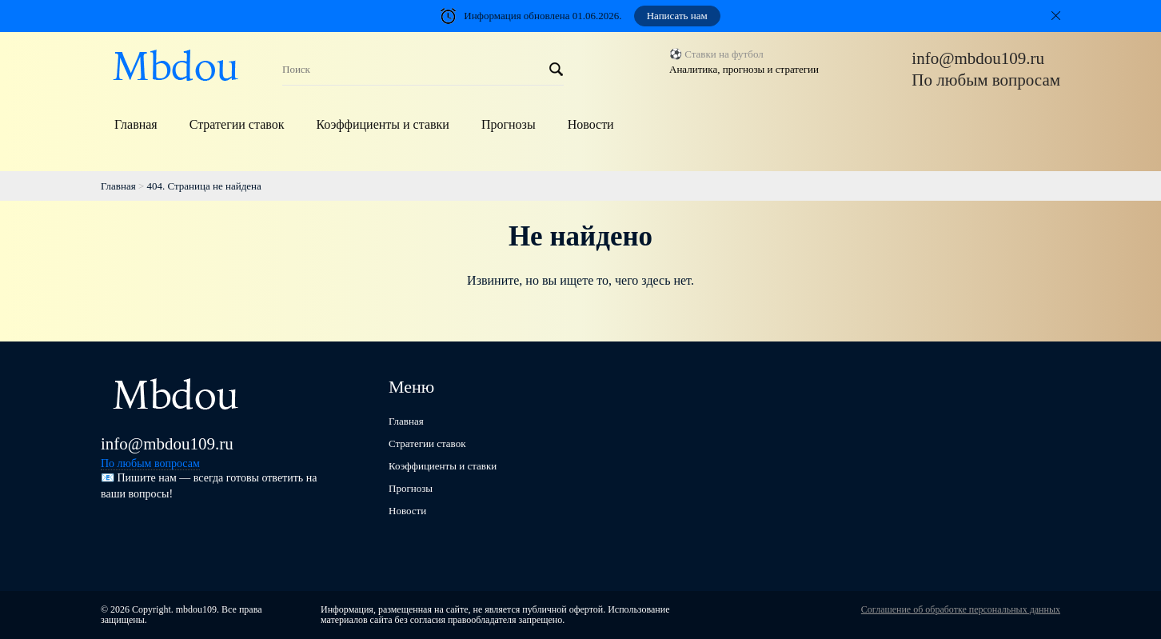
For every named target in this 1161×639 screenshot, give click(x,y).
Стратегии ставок (237, 124)
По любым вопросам (986, 80)
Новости (591, 124)
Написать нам (677, 16)
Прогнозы (508, 124)
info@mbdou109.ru (978, 58)
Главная (136, 124)
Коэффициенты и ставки (382, 124)
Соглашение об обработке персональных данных (960, 609)
